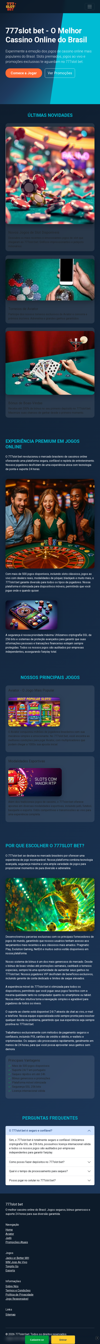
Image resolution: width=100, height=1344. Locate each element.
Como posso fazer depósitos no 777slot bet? (36, 1162)
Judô (9, 1238)
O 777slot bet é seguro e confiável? (30, 1130)
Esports (10, 1270)
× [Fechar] (97, 1337)
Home (9, 1229)
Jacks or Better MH (17, 1258)
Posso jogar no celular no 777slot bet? (32, 1180)
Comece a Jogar (24, 73)
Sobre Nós (12, 1286)
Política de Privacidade (19, 1294)
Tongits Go (12, 1266)
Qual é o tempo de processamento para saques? (38, 1171)
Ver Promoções (60, 73)
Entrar (63, 1339)
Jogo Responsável (17, 1298)
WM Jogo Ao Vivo (16, 1262)
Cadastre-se (37, 1339)
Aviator (10, 1234)
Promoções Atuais (17, 1242)
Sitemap (11, 1314)
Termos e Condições (18, 1290)
